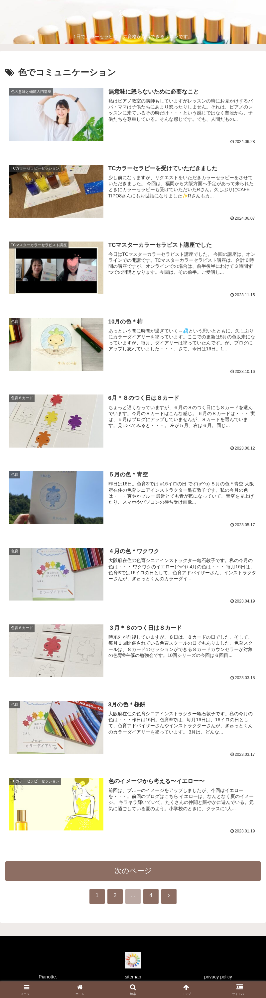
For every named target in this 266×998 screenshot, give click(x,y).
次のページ (133, 873)
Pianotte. (48, 976)
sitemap (133, 976)
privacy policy (218, 976)
